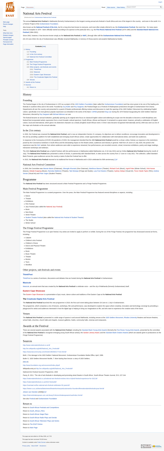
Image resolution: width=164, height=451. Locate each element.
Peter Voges (44, 173)
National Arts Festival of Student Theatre (68, 217)
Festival (32, 399)
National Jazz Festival (54, 207)
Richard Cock (114, 168)
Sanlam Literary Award (91, 333)
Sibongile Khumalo (69, 168)
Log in (160, 2)
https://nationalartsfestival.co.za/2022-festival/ (39, 382)
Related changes (8, 35)
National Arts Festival (39, 21)
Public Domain (41, 442)
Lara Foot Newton (100, 171)
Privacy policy (26, 445)
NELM (25, 362)
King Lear (108, 112)
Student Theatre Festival (34, 217)
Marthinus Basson (95, 168)
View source (111, 7)
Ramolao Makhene (54, 171)
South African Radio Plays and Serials (43, 418)
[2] (44, 392)
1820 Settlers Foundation (84, 104)
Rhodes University (130, 317)
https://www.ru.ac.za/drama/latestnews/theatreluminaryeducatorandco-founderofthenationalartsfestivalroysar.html (63, 388)
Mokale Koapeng (35, 171)
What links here (8, 33)
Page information (8, 44)
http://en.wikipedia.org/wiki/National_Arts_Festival (40, 348)
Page (22, 7)
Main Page (33, 428)
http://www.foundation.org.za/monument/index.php (40, 365)
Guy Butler (66, 107)
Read (103, 7)
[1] (115, 159)
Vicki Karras (150, 168)
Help (4, 26)
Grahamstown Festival (126, 27)
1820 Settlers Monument (114, 317)
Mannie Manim (48, 168)
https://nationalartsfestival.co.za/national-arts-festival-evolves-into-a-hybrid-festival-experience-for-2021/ (59, 378)
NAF (84, 35)
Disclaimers (43, 445)
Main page (6, 22)
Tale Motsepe (74, 171)
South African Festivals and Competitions (44, 407)
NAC (39, 145)
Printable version (8, 40)
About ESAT (34, 445)
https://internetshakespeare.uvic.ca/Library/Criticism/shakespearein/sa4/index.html (52, 395)
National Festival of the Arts (46, 27)
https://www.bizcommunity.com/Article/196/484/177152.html (44, 352)
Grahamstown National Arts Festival (45, 17)
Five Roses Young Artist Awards (128, 330)
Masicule (27, 283)
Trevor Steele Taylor (141, 171)
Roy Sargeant (79, 107)
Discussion (29, 7)
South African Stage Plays (39, 414)
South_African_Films (37, 411)
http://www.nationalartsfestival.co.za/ (36, 345)
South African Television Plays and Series (44, 421)
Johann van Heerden (30, 392)
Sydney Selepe (119, 171)
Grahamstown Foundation (49, 24)
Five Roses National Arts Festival (108, 30)
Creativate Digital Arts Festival (40, 299)
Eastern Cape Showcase (34, 291)
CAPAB (94, 112)
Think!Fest (28, 274)
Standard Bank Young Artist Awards (94, 330)
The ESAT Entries (36, 424)
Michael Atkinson (59, 114)
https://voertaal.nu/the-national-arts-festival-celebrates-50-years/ (45, 385)
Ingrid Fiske (130, 168)
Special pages (7, 37)
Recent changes (8, 24)
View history (121, 7)
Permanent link (7, 42)
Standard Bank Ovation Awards (117, 333)
